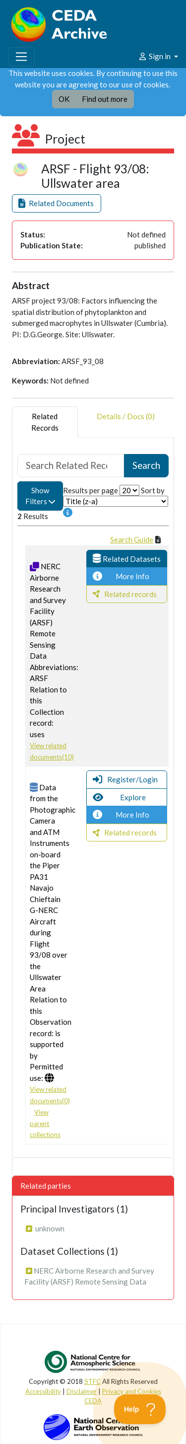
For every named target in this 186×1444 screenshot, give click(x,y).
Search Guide (131, 539)
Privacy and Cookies (131, 1391)
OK (64, 98)
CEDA (93, 1401)
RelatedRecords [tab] (45, 422)
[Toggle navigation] (21, 56)
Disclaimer (81, 1391)
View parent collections (45, 1123)
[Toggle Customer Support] (140, 1409)
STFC (92, 1381)
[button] (56, 203)
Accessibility (43, 1391)
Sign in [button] (155, 56)
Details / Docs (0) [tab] (126, 422)
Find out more (104, 98)
